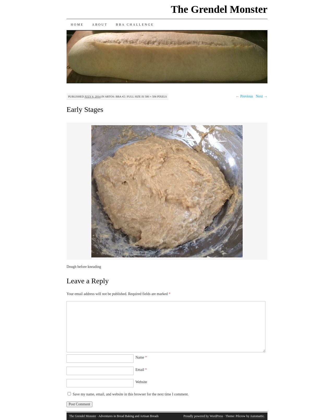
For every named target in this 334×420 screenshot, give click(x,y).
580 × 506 (151, 96)
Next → (261, 96)
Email (141, 370)
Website (141, 382)
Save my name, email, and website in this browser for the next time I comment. (131, 394)
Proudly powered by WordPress (203, 416)
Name (141, 357)
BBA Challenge (135, 24)
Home (77, 24)
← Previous (244, 96)
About (100, 24)
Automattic (257, 416)
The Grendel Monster (219, 9)
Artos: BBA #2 (115, 96)
